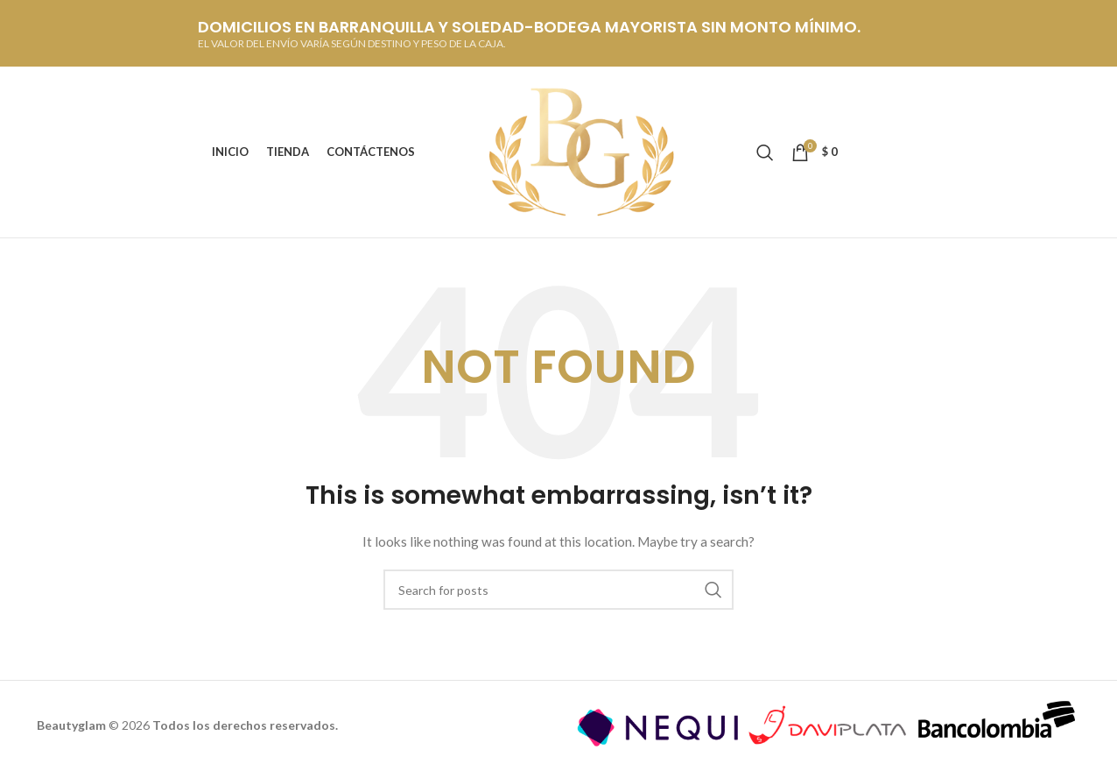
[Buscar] (765, 152)
